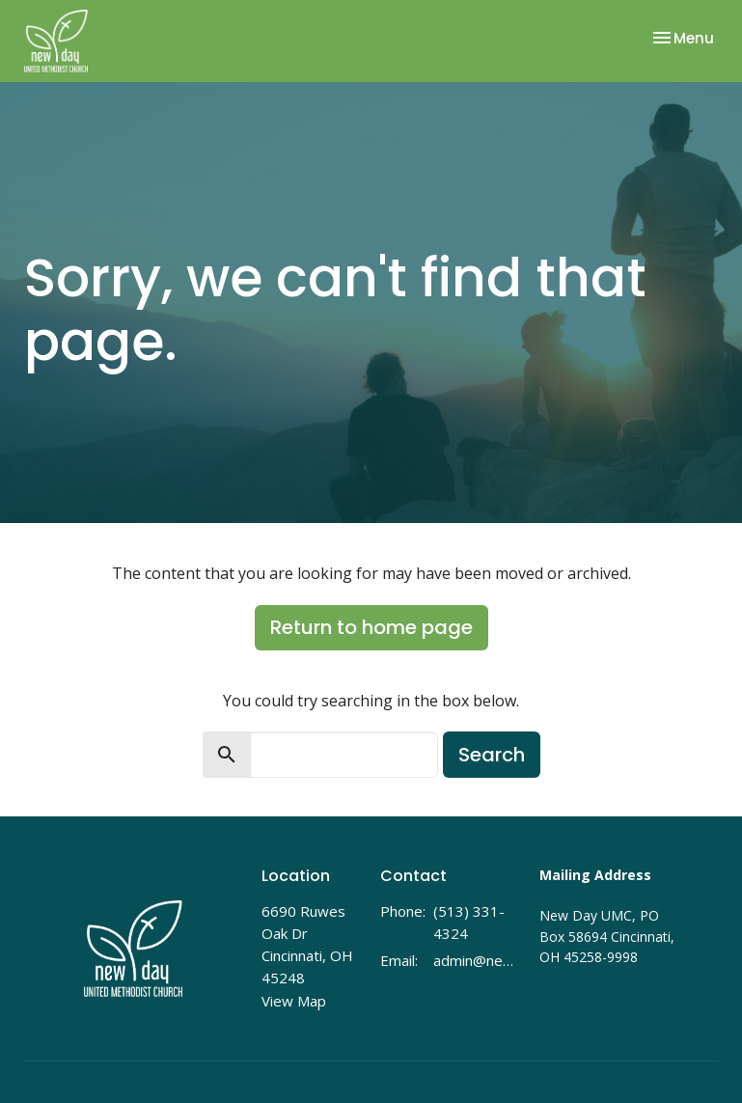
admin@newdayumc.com (476, 960)
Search (491, 754)
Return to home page (371, 627)
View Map (293, 1000)
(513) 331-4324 (469, 922)
